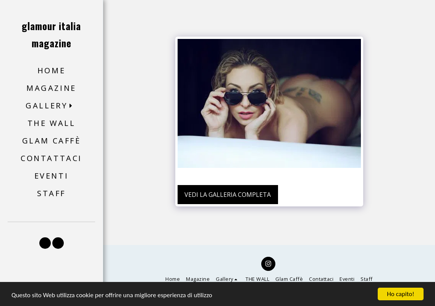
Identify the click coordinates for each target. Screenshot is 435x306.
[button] (51, 105)
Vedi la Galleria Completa (227, 194)
